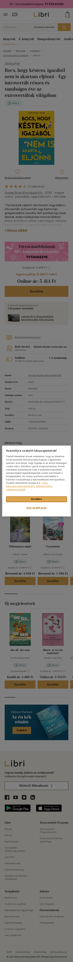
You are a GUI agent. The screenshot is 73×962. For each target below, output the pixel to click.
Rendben (36, 499)
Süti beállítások (36, 508)
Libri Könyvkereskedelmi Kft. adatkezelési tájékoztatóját (29, 486)
